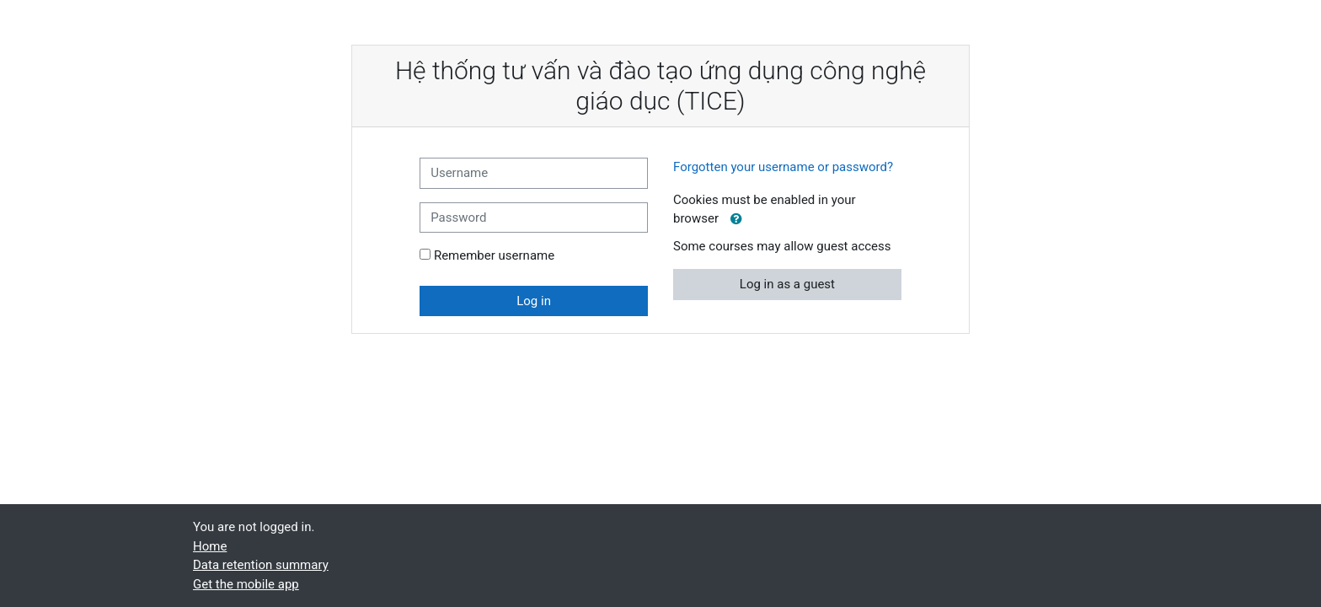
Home (210, 546)
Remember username (494, 255)
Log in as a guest (787, 284)
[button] (736, 219)
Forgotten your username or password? (783, 167)
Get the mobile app (246, 584)
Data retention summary (261, 564)
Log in (533, 301)
